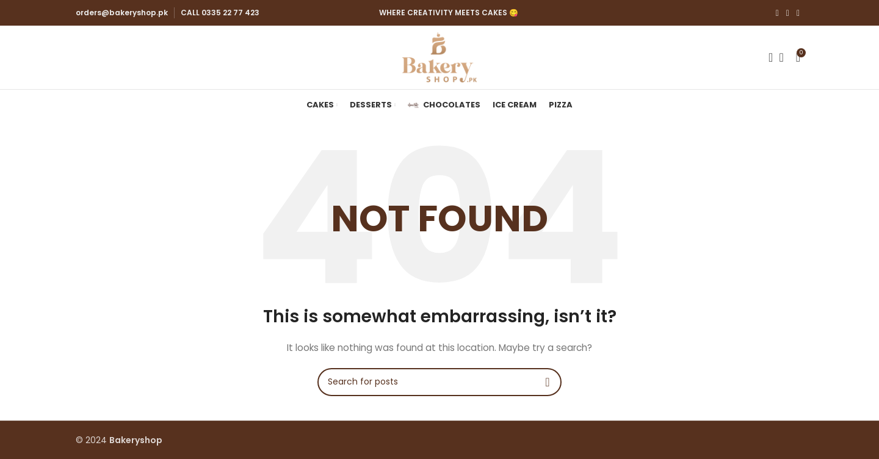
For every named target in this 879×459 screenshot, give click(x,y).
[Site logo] (439, 57)
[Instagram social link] (788, 13)
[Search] (767, 57)
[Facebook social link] (777, 13)
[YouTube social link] (798, 13)
